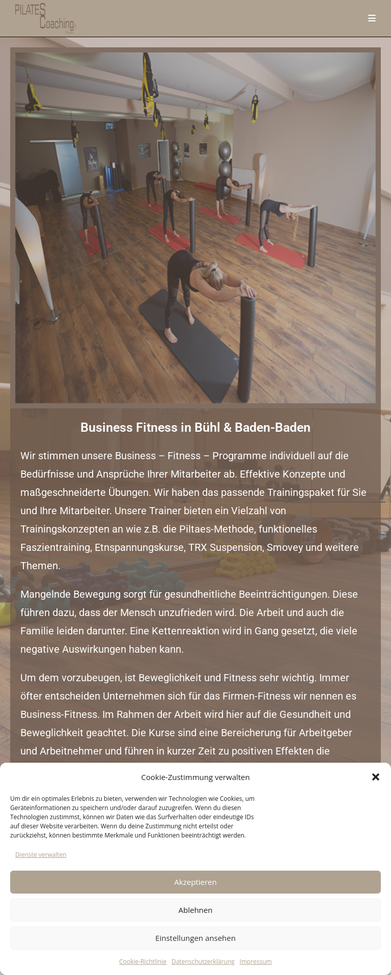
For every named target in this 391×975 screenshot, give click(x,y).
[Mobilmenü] (372, 18)
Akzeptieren (195, 882)
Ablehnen (196, 910)
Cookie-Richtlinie (142, 961)
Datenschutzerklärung (203, 961)
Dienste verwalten (41, 854)
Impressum (256, 961)
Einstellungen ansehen (195, 938)
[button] (376, 777)
